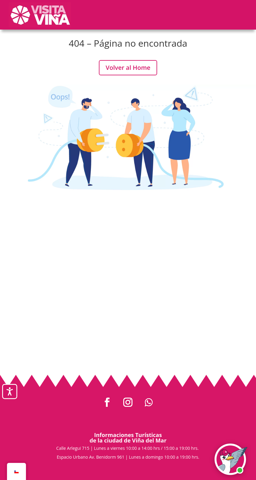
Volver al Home (128, 67)
